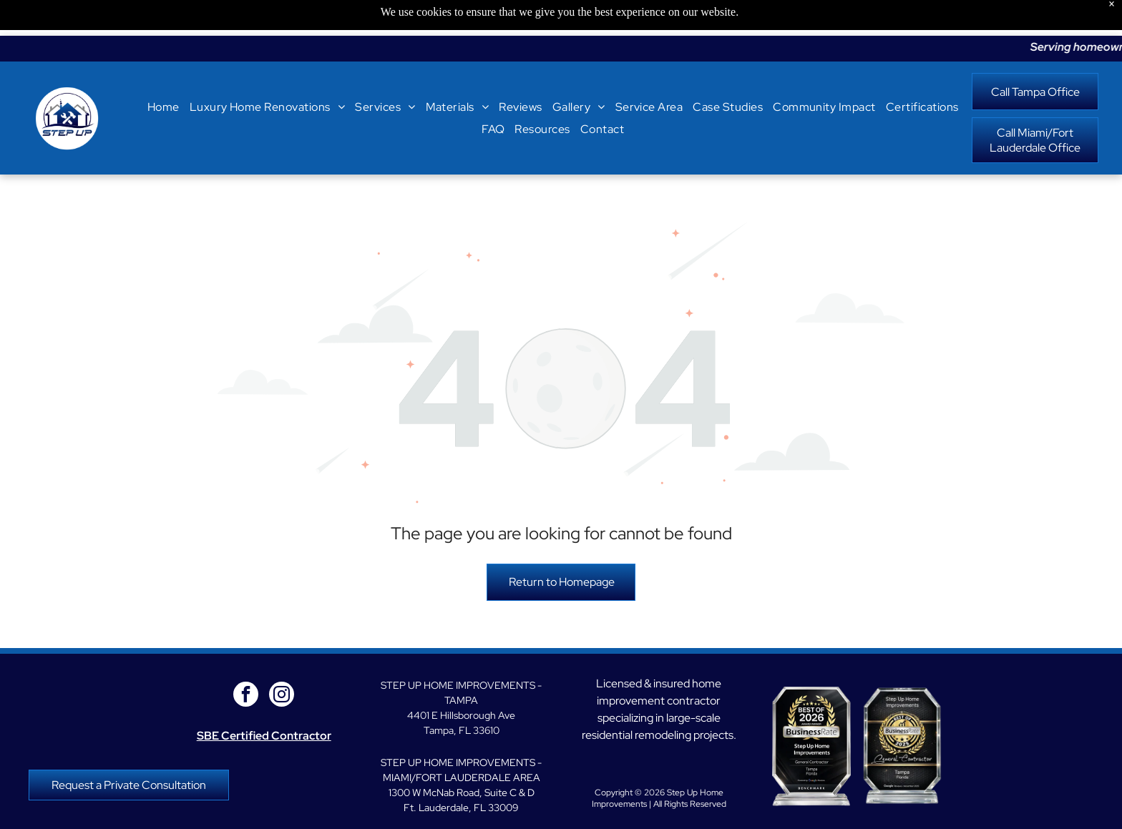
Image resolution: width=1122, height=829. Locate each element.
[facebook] (245, 660)
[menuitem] (163, 71)
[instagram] (281, 660)
